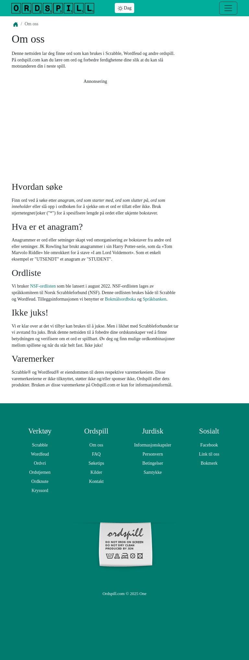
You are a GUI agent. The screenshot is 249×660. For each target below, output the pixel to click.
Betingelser (152, 463)
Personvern (153, 454)
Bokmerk (209, 463)
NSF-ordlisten (43, 286)
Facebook (209, 445)
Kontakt (96, 481)
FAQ (96, 454)
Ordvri (40, 463)
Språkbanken (154, 299)
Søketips (96, 463)
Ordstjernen (40, 472)
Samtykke (153, 472)
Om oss (96, 445)
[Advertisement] (95, 130)
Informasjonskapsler (152, 445)
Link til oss (209, 454)
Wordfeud (40, 454)
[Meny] (228, 8)
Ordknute (40, 481)
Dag (125, 8)
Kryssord (39, 490)
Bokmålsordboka (120, 299)
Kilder (96, 472)
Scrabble (40, 445)
